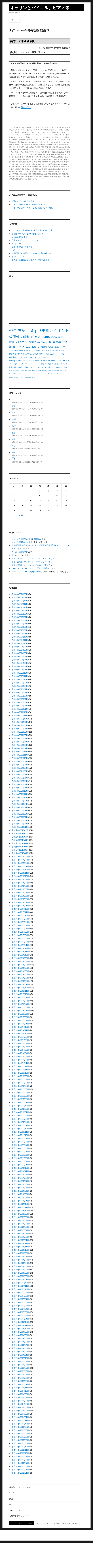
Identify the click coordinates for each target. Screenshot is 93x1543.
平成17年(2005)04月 (20, 1377)
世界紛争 (42, 144)
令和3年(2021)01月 (20, 787)
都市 (31, 176)
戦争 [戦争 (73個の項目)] (29, 370)
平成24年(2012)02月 (20, 1122)
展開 (55, 159)
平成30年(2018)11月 (20, 873)
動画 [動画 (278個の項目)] (58, 342)
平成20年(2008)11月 (20, 1246)
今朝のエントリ (18, 256)
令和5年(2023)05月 (20, 696)
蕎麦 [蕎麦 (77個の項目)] (10, 370)
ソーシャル (14, 1493)
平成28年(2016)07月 (20, 964)
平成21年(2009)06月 (20, 1223)
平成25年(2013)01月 (20, 1102)
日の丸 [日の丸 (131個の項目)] (48, 350)
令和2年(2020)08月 (20, 804)
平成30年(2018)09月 (20, 879)
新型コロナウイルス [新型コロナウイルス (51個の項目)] (13, 377)
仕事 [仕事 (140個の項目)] (21, 350)
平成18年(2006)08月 (20, 1335)
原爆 (42, 152)
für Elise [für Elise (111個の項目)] (33, 357)
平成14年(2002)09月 (20, 1456)
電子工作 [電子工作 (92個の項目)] (64, 364)
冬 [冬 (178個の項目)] (61, 346)
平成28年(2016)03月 (20, 977)
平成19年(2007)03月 (20, 1312)
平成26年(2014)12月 (20, 1027)
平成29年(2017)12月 (20, 909)
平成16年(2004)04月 (20, 1410)
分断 (10, 149)
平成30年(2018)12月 (20, 869)
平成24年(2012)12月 (20, 1105)
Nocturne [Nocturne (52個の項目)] (40, 373)
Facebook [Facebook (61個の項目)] (50, 370)
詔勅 (67, 174)
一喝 (10, 144)
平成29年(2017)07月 (20, 925)
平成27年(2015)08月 (20, 1000)
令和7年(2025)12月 (20, 600)
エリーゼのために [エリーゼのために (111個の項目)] (44, 357)
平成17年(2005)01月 (20, 1384)
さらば (14, 552)
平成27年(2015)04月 (20, 1014)
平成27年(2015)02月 (20, 1020)
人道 (30, 147)
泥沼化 (37, 169)
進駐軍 (27, 176)
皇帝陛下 (35, 171)
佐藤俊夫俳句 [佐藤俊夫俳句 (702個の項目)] (19, 336)
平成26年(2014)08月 (20, 1040)
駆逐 (29, 179)
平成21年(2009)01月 (20, 1240)
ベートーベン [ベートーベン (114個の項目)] (60, 354)
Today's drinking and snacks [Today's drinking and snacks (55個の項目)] (16, 374)
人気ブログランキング (18, 1516)
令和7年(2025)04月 (20, 623)
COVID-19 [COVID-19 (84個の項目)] (66, 367)
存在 (27, 159)
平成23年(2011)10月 (20, 1135)
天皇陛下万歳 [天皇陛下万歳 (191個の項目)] (47, 346)
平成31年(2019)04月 (20, 856)
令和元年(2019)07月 (20, 846)
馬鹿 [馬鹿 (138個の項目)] (26, 350)
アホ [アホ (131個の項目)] (43, 350)
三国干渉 (16, 144)
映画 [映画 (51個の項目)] (55, 373)
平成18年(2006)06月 (20, 1338)
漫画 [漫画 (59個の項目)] (61, 370)
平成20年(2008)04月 (20, 1269)
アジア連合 (35, 127)
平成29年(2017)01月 (20, 945)
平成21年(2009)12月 (20, 1204)
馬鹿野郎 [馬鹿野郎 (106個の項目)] (36, 360)
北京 (39, 149)
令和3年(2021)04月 (20, 777)
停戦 (42, 147)
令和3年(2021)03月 (20, 781)
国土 (66, 154)
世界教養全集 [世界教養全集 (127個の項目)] (14, 354)
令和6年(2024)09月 (20, 646)
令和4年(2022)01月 (20, 748)
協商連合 (54, 149)
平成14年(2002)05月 (20, 1469)
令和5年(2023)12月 (20, 673)
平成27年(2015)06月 (20, 1007)
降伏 (51, 176)
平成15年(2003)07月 (20, 1433)
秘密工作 (51, 171)
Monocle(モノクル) (20, 237)
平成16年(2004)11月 (20, 1387)
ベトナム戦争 (24, 137)
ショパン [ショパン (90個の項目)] (34, 367)
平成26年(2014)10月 (20, 1033)
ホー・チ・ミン (35, 137)
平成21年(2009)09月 (20, 1214)
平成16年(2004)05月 (20, 1407)
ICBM (29, 127)
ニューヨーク (13, 135)
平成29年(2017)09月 (20, 918)
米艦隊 (24, 174)
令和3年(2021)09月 (20, 761)
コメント (36, 179)
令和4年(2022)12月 (20, 712)
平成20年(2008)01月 (20, 1279)
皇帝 (17, 171)
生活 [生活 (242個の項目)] (28, 346)
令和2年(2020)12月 (20, 791)
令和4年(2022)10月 (20, 718)
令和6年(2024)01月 (20, 669)
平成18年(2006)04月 (20, 1345)
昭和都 (29, 167)
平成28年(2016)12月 (20, 948)
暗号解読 (35, 167)
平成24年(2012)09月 (20, 1109)
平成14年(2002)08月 (20, 1459)
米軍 (29, 174)
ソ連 (10, 132)
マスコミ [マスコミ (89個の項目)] (40, 367)
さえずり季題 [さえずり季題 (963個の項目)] (38, 330)
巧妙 (13, 162)
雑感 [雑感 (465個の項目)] (54, 337)
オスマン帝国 (61, 127)
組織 (45, 174)
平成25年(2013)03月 (20, 1096)
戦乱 (24, 162)
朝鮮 (40, 167)
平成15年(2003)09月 (20, 1427)
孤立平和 (33, 159)
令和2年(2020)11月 (20, 794)
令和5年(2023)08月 (20, 686)
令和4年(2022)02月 (20, 745)
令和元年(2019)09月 (20, 840)
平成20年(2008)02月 (20, 1276)
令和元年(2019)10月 (20, 836)
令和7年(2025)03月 (20, 627)
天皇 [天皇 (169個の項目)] (11, 350)
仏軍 (38, 147)
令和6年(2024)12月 (20, 636)
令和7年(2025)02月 (20, 630)
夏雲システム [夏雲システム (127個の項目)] (26, 354)
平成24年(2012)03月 (20, 1118)
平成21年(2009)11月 (20, 1207)
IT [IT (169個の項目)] (64, 346)
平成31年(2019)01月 (20, 866)
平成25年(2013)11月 (20, 1069)
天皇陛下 (59, 157)
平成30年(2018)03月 (20, 899)
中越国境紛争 (20, 147)
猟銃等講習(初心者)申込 (22, 545)
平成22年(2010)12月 (20, 1168)
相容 (40, 171)
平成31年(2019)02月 (20, 863)
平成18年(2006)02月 (20, 1351)
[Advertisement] (40, 115)
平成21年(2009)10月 (20, 1210)
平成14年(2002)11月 (20, 1450)
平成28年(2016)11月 (20, 951)
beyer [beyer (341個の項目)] (32, 342)
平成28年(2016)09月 (20, 958)
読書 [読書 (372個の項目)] (12, 342)
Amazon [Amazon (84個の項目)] (59, 367)
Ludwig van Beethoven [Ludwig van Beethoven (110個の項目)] (18, 360)
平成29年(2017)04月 (20, 935)
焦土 (57, 169)
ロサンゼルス (27, 142)
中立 (13, 147)
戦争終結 (30, 162)
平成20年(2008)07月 (20, 1259)
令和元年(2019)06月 (20, 850)
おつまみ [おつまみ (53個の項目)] (30, 373)
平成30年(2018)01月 (20, 905)
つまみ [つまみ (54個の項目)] (25, 374)
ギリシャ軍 (33, 130)
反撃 (60, 152)
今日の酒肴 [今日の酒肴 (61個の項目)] (56, 370)
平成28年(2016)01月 (20, 984)
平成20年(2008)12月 (20, 1243)
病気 (65, 169)
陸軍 (59, 176)
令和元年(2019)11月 (20, 833)
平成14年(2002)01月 (20, 1473)
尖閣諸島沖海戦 (47, 159)
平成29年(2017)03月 (20, 938)
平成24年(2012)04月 (20, 1115)
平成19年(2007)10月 (20, 1289)
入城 (60, 147)
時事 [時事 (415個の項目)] (60, 337)
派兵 (41, 169)
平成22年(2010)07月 (20, 1181)
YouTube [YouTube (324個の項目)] (42, 342)
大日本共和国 (28, 157)
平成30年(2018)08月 (20, 882)
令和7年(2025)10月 (20, 607)
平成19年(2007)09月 (20, 1292)
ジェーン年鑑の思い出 (21, 538)
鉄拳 (40, 176)
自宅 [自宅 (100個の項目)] (42, 364)
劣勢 (23, 149)
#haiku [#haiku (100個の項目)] (27, 364)
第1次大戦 (63, 171)
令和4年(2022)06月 (20, 732)
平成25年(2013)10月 (20, 1073)
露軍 (21, 179)
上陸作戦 (27, 144)
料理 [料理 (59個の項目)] (64, 370)
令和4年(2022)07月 (20, 728)
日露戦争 (34, 164)
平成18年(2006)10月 (20, 1328)
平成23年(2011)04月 (20, 1155)
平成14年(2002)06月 (20, 1466)
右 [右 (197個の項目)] (38, 346)
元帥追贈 (55, 147)
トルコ (44, 132)
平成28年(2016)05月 (20, 971)
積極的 (57, 171)
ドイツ (66, 132)
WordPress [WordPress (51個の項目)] (50, 373)
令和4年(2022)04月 (20, 738)
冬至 (13, 432)
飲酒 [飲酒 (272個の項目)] (64, 342)
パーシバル (34, 135)
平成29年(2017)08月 (20, 922)
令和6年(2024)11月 (20, 640)
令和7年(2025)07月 (20, 617)
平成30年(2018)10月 (20, 876)
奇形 (64, 157)
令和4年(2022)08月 (20, 725)
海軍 (45, 169)
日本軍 (27, 164)
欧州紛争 (23, 169)
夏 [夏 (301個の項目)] (54, 342)
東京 (67, 167)
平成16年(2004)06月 (20, 1404)
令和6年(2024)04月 (20, 659)
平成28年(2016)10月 (20, 955)
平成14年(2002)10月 (20, 1453)
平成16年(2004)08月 (20, 1397)
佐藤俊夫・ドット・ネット (20, 1487)
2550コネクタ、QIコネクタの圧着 (26, 568)
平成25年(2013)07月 (20, 1082)
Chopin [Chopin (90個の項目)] (27, 367)
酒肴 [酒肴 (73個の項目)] (22, 370)
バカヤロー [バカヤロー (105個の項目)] (61, 360)
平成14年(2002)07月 (20, 1463)
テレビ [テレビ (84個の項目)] (53, 367)
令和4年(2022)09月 (20, 722)
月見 (13, 446)
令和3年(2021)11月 (20, 755)
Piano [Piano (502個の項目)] (46, 337)
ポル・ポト (45, 137)
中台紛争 (49, 144)
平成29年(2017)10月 (20, 915)
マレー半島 (54, 137)
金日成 (36, 176)
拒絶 (39, 162)
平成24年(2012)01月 (20, 1125)
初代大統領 (17, 149)
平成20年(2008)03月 (20, 1273)
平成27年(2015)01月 (20, 1023)
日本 (16, 164)
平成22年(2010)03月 (20, 1194)
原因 (38, 152)
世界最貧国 (34, 144)
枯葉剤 (17, 169)
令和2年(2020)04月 (20, 817)
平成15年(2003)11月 (20, 1420)
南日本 (34, 152)
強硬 (20, 162)
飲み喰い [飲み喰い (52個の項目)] (35, 373)
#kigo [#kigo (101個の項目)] (11, 364)
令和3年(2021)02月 (20, 784)
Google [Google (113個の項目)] (25, 357)
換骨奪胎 (45, 162)
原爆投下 (48, 152)
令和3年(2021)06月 (20, 771)
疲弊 (61, 169)
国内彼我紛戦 (59, 154)
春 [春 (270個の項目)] (14, 346)
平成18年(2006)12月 (20, 1322)
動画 (11, 1498)
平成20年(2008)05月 (20, 1266)
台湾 (64, 152)
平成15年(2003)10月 (20, 1423)
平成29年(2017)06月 (20, 928)
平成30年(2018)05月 (20, 892)
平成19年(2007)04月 (20, 1309)
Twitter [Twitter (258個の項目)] (20, 346)
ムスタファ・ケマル (38, 140)
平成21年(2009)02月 (20, 1237)
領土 (25, 179)
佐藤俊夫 (37, 538)
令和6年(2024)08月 (20, 650)
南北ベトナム (19, 152)
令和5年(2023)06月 (20, 692)
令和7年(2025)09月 (20, 610)
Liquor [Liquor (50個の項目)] (33, 377)
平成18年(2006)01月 (20, 1355)
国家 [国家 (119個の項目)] (47, 354)
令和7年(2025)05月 (20, 620)
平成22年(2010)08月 (20, 1177)
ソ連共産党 (17, 132)
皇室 (13, 171)
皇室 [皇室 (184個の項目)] (57, 346)
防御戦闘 (46, 176)
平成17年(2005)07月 (20, 1368)
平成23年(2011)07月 (20, 1145)
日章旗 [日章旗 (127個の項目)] (61, 350)
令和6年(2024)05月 (20, 656)
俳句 (11, 1504)
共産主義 (66, 147)
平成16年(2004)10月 (20, 1391)
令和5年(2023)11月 (20, 676)
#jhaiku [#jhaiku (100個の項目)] (21, 364)
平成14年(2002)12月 (20, 1446)
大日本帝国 (38, 157)
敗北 (53, 162)
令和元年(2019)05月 (20, 853)
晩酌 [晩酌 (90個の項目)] (10, 367)
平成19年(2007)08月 (20, 1296)
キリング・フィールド (20, 130)
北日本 (44, 149)
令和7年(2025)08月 (20, 614)
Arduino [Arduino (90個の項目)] (20, 367)
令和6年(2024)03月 (20, 663)
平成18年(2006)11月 (20, 1325)
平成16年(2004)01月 (20, 1417)
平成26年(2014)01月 (20, 1063)
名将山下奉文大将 (44, 154)
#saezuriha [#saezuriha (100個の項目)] (36, 364)
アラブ (42, 127)
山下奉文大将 (62, 159)
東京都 (11, 169)
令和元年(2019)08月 (20, 843)
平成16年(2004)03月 (20, 1414)
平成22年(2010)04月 (20, 1191)
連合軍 (17, 176)
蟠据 (63, 174)
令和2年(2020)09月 (20, 800)
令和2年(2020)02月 (20, 823)
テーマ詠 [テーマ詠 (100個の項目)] (48, 364)
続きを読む (26, 107)
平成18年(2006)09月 (20, 1332)
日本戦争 (22, 164)
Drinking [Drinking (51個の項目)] (59, 373)
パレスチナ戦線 (24, 135)
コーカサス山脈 (43, 130)
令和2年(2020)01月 (20, 827)
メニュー (15, 20)
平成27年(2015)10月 (20, 994)
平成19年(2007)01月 (20, 1318)
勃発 (26, 149)
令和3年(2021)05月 (20, 774)
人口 (26, 147)
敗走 (57, 162)
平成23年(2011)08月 (20, 1141)
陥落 (55, 176)
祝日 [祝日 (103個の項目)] (67, 360)
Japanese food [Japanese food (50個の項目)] (28, 377)
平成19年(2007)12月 (20, 1282)
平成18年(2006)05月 (20, 1341)
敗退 (61, 162)
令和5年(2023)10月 (20, 679)
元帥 (50, 147)
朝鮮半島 (46, 167)
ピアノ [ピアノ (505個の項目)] (35, 337)
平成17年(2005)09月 (20, 1361)
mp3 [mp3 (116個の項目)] (52, 354)
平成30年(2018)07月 (20, 886)
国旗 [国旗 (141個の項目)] (16, 350)
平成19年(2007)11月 (20, 1286)
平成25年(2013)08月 (20, 1079)
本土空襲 (57, 167)
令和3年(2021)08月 (20, 764)
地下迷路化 (15, 157)
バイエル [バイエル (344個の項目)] (21, 342)
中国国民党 (61, 144)
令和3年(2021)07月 (20, 768)
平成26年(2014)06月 (20, 1046)
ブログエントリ (14, 127)
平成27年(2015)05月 (20, 1010)
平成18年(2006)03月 (20, 1348)
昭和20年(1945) (54, 164)
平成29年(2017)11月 (20, 912)
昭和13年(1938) (43, 164)
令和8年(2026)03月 (20, 594)
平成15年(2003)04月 (20, 1443)
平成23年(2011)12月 (20, 1128)
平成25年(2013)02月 (20, 1099)
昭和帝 (23, 167)
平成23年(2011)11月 (20, 1132)
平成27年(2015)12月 (20, 987)
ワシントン (64, 142)
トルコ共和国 (51, 132)
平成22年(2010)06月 (20, 1184)
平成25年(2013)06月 (20, 1086)
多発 (21, 157)
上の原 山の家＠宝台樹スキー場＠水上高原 (30, 260)
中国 (54, 144)
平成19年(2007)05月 (20, 1305)
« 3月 (21, 515)
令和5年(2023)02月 (20, 705)
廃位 (17, 162)
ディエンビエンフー (34, 132)
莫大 (57, 174)
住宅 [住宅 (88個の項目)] (46, 367)
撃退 (50, 162)
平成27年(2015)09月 (20, 997)
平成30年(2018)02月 (20, 902)
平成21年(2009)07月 (20, 1220)
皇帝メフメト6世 (25, 171)
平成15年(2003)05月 (20, 1440)
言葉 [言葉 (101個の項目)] (15, 364)
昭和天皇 (18, 167)
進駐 (22, 176)
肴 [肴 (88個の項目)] (49, 367)
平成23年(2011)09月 (20, 1138)
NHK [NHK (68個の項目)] (39, 370)
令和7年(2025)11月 (20, 604)
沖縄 (32, 169)
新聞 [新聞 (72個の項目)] (33, 370)
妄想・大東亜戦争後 (22, 41)
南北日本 (28, 152)
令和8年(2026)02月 (20, 597)
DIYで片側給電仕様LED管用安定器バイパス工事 (32, 230)
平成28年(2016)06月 (20, 968)
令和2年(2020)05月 (20, 814)
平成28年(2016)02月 (20, 981)
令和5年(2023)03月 (20, 702)
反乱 (57, 152)
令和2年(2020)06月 (20, 810)
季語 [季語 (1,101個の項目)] (21, 330)
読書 (13, 406)
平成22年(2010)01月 (20, 1200)
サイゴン (52, 130)
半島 (48, 149)
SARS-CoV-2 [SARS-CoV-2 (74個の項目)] (16, 370)
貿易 (13, 176)
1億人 (24, 127)
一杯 (13, 250)
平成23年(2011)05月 (20, 1151)
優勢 (46, 147)
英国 (53, 174)
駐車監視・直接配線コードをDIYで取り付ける (31, 253)
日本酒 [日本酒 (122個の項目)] (35, 354)
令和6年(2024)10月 (20, 643)
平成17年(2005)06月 (20, 1371)
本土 (51, 167)
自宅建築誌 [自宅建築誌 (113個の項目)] (13, 357)
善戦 (52, 154)
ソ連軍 (24, 132)
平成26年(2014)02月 (20, 1059)
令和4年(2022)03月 (20, 741)
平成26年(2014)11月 (20, 1030)
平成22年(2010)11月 (20, 1171)
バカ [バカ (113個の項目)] (20, 357)
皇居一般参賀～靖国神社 (22, 246)
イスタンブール (50, 127)
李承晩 (63, 167)
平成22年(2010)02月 (20, 1197)
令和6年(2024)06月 (20, 653)
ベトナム (16, 137)
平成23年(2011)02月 (20, 1161)
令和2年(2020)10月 (20, 797)
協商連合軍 (61, 149)
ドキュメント (15, 1510)
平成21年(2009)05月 (20, 1227)
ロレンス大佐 (55, 142)
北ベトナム (33, 149)
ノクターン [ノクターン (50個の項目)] (21, 377)
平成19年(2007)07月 (20, 1299)
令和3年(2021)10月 (20, 758)
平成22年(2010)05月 (20, 1187)
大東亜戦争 (46, 157)
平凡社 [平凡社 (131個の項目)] (55, 350)
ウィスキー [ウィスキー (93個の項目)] (56, 364)
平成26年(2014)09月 (20, 1036)
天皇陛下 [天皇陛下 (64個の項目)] (44, 370)
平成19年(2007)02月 (20, 1315)
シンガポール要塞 (62, 130)
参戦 (53, 152)
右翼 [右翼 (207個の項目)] (34, 346)
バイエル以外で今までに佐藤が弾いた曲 (29, 204)
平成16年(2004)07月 (20, 1400)
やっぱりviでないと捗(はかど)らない (27, 233)
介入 (34, 147)
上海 (21, 144)
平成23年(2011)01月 (20, 1164)
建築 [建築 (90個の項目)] (15, 367)
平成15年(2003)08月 (20, 1430)
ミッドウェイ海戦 (24, 140)
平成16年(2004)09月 (20, 1394)
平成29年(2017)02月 (20, 941)
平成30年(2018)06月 (20, 889)
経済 (49, 174)
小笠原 (39, 159)
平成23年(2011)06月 (20, 1148)
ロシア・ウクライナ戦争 (41, 142)
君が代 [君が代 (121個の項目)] (41, 354)
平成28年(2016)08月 (20, 961)
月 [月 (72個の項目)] (36, 370)
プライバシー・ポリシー (43, 1523)
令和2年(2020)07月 (20, 807)
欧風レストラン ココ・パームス (26, 240)
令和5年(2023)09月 (20, 682)
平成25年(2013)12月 (20, 1066)
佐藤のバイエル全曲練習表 (23, 201)
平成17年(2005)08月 (20, 1364)
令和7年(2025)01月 (20, 633)
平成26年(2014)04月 (20, 1053)
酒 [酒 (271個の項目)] (10, 346)
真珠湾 (44, 171)
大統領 (53, 157)
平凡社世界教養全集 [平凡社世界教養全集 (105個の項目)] (48, 360)
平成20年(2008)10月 (20, 1250)
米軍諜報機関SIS (37, 174)
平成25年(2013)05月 (20, 1089)
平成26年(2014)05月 (20, 1050)
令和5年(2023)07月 (20, 689)
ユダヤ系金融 (17, 142)
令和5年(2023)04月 (20, 699)
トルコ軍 (60, 132)
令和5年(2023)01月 (20, 709)
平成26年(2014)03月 (20, 1056)
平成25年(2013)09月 (20, 1076)
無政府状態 (51, 169)
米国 (20, 174)
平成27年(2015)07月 (20, 1004)
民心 (28, 169)
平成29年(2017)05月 (20, 932)
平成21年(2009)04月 (20, 1230)
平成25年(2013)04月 (20, 1092)
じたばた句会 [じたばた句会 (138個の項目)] (34, 350)
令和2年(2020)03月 (20, 820)
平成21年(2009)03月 (20, 1233)
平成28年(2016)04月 (20, 974)
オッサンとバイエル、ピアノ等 (39, 7)
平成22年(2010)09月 (20, 1174)
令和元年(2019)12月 (20, 830)
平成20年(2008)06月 (20, 1263)
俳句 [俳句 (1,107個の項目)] (13, 330)
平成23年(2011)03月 (20, 1158)
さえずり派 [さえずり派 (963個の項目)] (59, 330)
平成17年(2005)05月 (20, 1374)
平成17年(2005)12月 (20, 1358)
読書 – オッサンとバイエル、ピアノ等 (34, 558)
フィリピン (43, 135)
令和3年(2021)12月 (20, 751)
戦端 (35, 162)
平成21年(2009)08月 (20, 1217)
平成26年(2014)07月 (20, 1043)
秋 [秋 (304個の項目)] (50, 342)
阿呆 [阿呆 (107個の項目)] (30, 360)
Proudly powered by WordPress (65, 1523)
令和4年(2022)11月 (20, 715)
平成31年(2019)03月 (20, 859)
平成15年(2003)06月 (20, 1437)
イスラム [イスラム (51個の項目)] (45, 373)
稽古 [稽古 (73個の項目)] (26, 370)
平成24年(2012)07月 (20, 1112)
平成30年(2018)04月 (20, 896)
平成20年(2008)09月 (20, 1253)
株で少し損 (16, 243)
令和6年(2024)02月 (20, 666)
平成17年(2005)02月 (20, 1381)
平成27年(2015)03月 (20, 1017)
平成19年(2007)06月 (20, 1302)
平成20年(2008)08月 (20, 1256)
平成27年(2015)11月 (20, 991)
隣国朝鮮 (16, 179)
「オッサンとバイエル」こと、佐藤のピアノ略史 (32, 207)
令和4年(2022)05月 (20, 735)
